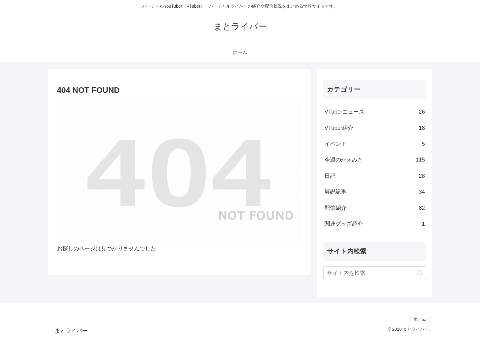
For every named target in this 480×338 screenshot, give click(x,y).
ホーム (420, 319)
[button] (419, 272)
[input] (374, 273)
